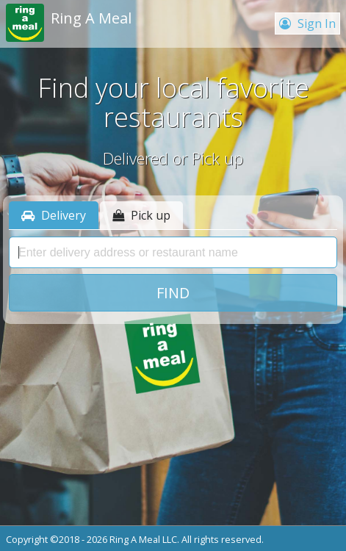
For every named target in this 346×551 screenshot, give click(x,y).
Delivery (53, 215)
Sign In (307, 23)
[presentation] (173, 253)
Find (173, 293)
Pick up (141, 215)
